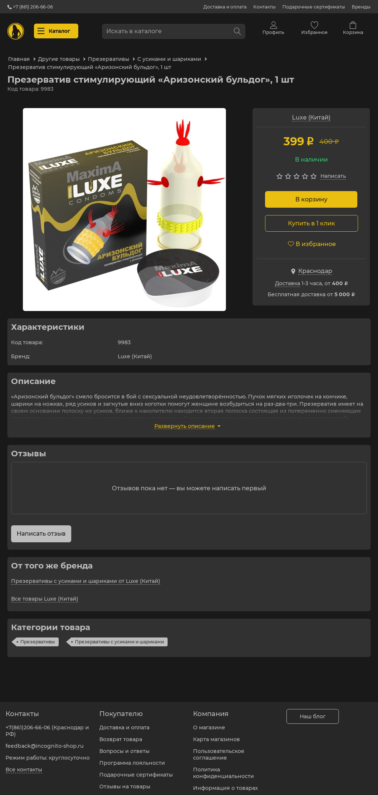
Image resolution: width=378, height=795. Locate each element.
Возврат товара (120, 735)
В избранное (312, 239)
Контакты (264, 7)
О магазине (209, 723)
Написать (333, 171)
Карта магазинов (216, 735)
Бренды (361, 7)
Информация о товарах (225, 783)
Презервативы (37, 637)
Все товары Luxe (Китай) (44, 594)
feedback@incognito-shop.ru (44, 741)
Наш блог (313, 712)
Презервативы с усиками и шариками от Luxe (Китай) (85, 576)
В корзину (311, 194)
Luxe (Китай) (311, 113)
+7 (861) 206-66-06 (30, 7)
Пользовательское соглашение (218, 750)
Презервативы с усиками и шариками (119, 637)
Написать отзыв (41, 529)
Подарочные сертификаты (313, 7)
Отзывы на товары (124, 782)
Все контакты (24, 765)
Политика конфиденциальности (223, 768)
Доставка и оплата (225, 7)
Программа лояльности (132, 758)
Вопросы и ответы (124, 746)
